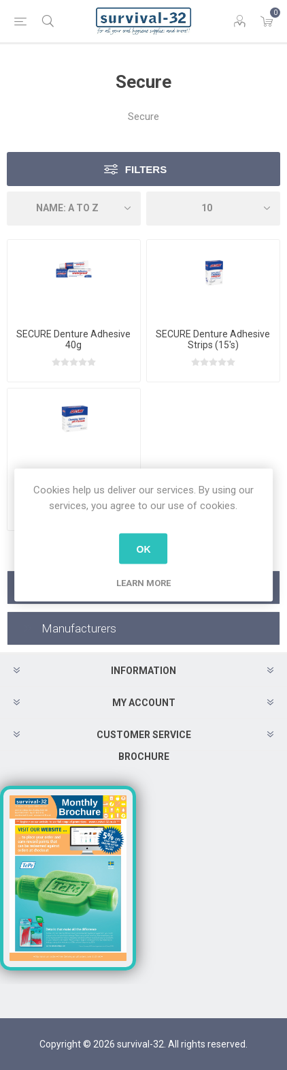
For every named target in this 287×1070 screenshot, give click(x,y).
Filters (146, 169)
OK (143, 548)
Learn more (143, 583)
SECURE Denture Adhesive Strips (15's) (213, 339)
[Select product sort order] (74, 209)
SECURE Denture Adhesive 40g (73, 339)
